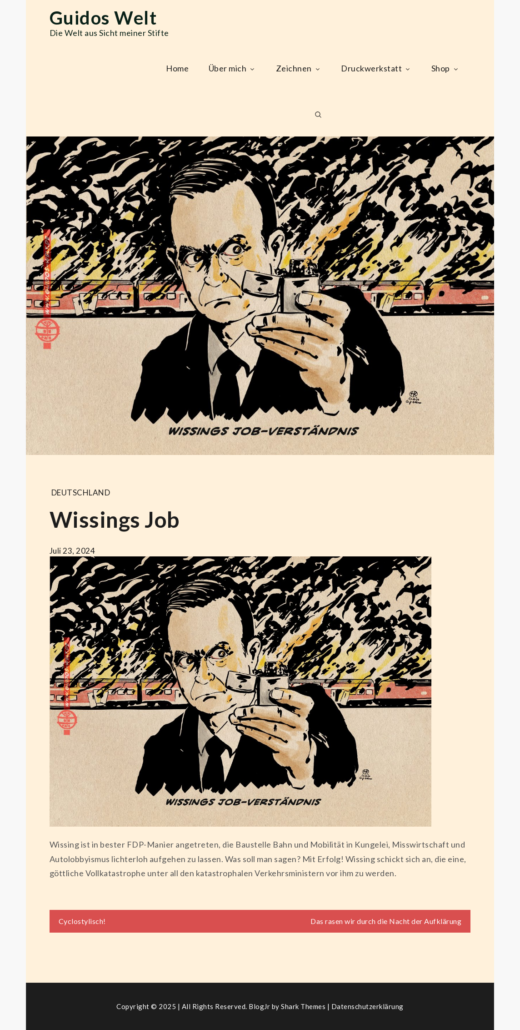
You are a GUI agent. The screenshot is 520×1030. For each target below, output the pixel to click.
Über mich (232, 68)
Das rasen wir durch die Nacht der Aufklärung (385, 921)
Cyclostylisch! (82, 921)
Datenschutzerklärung (367, 1006)
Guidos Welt (103, 18)
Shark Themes (304, 1006)
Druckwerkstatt (376, 68)
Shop (445, 68)
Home (177, 68)
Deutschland (80, 492)
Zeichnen (298, 68)
